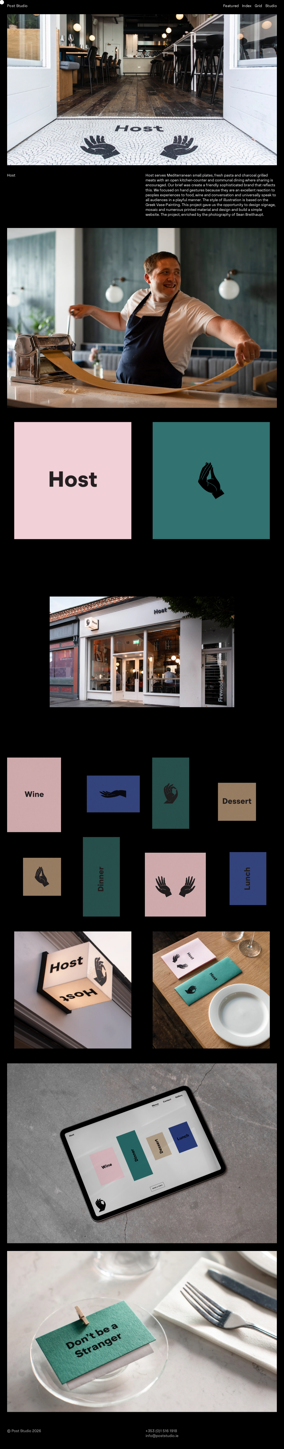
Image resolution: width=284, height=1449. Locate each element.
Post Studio (17, 6)
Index (246, 6)
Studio (270, 6)
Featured (230, 6)
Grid (258, 6)
